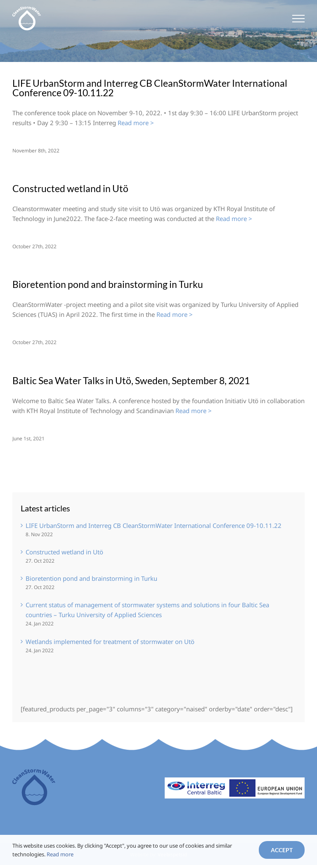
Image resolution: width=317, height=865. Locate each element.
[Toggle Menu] (298, 18)
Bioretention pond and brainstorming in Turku (107, 284)
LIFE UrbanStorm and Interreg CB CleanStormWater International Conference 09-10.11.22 (149, 87)
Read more (60, 854)
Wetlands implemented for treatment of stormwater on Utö (110, 641)
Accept (282, 849)
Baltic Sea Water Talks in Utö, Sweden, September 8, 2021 (131, 380)
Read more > (136, 123)
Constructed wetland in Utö (70, 188)
